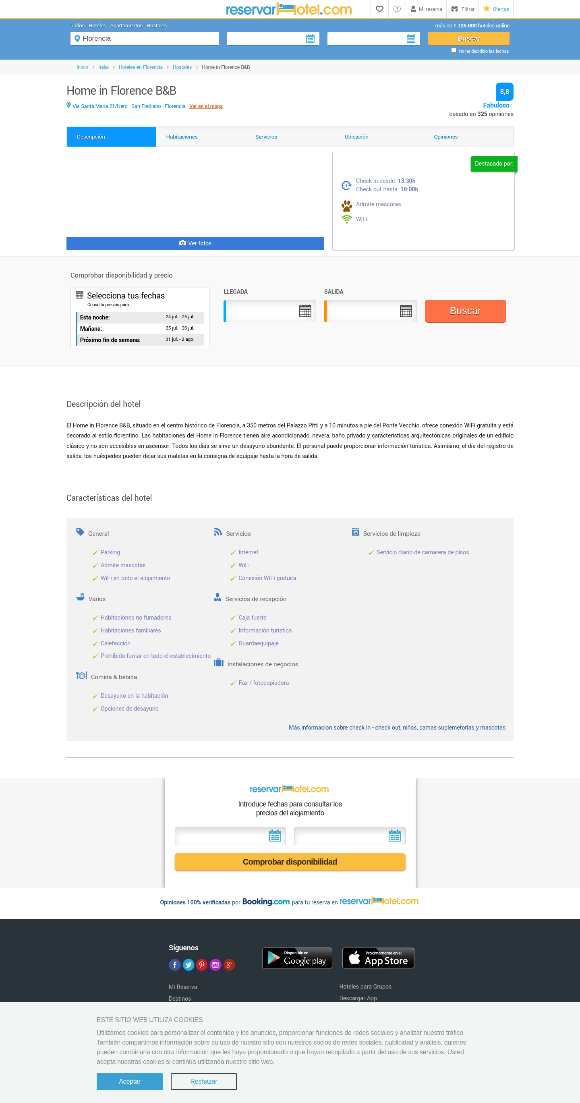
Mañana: (91, 329)
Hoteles (97, 25)
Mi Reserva (183, 987)
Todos (77, 25)
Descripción (91, 137)
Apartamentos (126, 25)
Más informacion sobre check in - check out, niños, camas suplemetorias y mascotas (397, 728)
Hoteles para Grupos (365, 987)
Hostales (157, 25)
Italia (103, 67)
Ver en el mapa (205, 106)
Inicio (82, 67)
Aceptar (130, 1081)
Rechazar (203, 1081)
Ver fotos (195, 243)
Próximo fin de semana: (110, 340)
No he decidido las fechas (484, 51)
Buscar (469, 38)
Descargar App (358, 998)
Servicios (266, 137)
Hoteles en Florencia (141, 67)
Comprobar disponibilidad (290, 861)
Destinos (180, 999)
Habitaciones (182, 137)
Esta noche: (95, 317)
